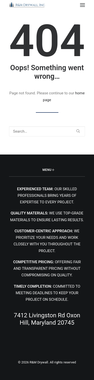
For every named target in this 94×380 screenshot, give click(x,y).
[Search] (47, 131)
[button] (82, 5)
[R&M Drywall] (27, 5)
